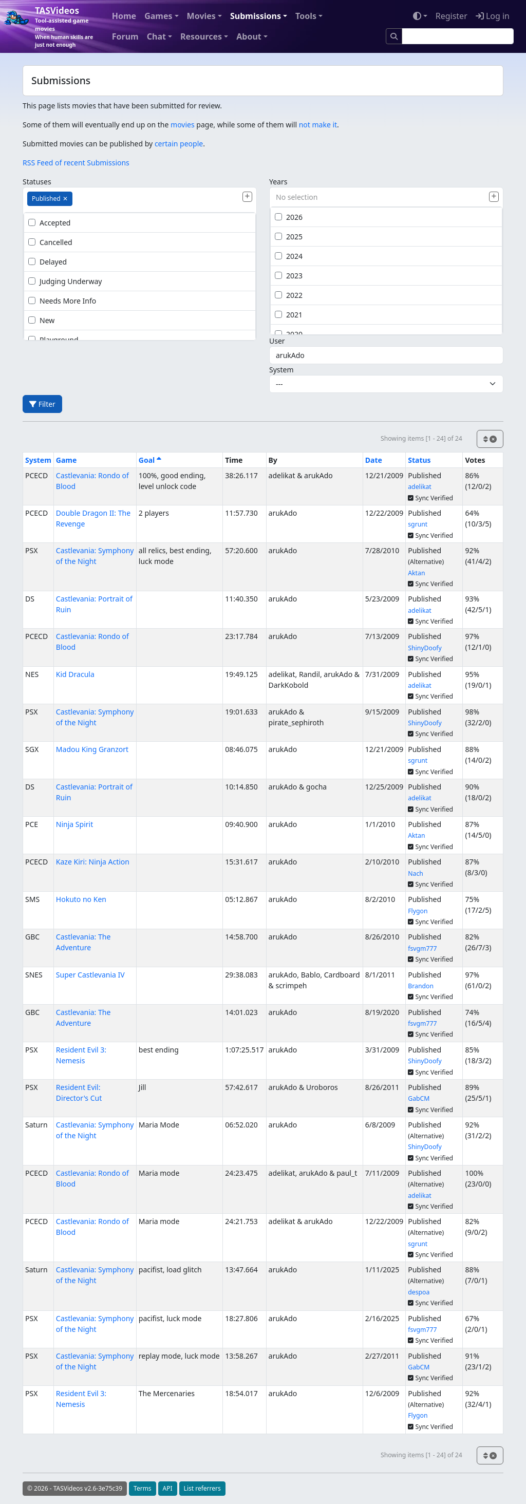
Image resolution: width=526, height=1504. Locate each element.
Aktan (416, 573)
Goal (150, 460)
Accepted (49, 223)
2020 (289, 334)
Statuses (37, 181)
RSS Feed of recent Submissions (76, 162)
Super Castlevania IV (90, 975)
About (248, 36)
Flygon (417, 911)
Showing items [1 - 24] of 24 (421, 438)
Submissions (255, 16)
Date (373, 460)
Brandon (421, 986)
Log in (493, 16)
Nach (415, 873)
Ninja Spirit (74, 824)
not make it (318, 124)
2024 (289, 256)
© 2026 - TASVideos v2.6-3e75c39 (74, 1488)
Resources (201, 36)
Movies (201, 16)
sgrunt (417, 524)
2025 (289, 236)
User (277, 341)
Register (451, 16)
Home (124, 16)
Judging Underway (65, 281)
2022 (289, 295)
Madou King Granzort (92, 749)
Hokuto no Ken (81, 899)
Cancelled (50, 242)
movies (183, 124)
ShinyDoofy (425, 648)
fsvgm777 (422, 948)
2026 (289, 217)
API (168, 1488)
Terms (143, 1488)
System (281, 369)
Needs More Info (62, 301)
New (41, 320)
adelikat (419, 486)
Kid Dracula (75, 674)
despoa (418, 1292)
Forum (125, 36)
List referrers (202, 1488)
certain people (179, 143)
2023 (289, 275)
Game (66, 460)
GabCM (418, 1098)
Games (158, 16)
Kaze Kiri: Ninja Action (92, 862)
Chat (156, 36)
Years (278, 181)
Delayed (47, 262)
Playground (53, 340)
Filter (42, 404)
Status (419, 460)
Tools (305, 16)
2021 (289, 314)
